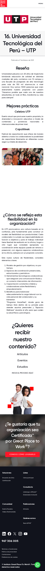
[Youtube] (25, 534)
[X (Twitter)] (15, 534)
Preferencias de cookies (10, 557)
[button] (40, 156)
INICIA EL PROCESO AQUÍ (22, 373)
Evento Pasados (7, 509)
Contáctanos (6, 554)
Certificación (6, 480)
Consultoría (28, 487)
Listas (25, 473)
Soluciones (6, 473)
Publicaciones (29, 504)
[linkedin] (4, 534)
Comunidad (7, 504)
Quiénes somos (29, 518)
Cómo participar (28, 478)
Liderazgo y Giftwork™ (30, 492)
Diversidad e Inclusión (30, 495)
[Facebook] (9, 534)
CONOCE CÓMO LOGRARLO (22, 454)
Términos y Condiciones (9, 549)
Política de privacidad (9, 552)
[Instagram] (20, 534)
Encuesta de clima (8, 478)
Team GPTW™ (27, 523)
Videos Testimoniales (9, 512)
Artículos (26, 509)
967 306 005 (10, 541)
